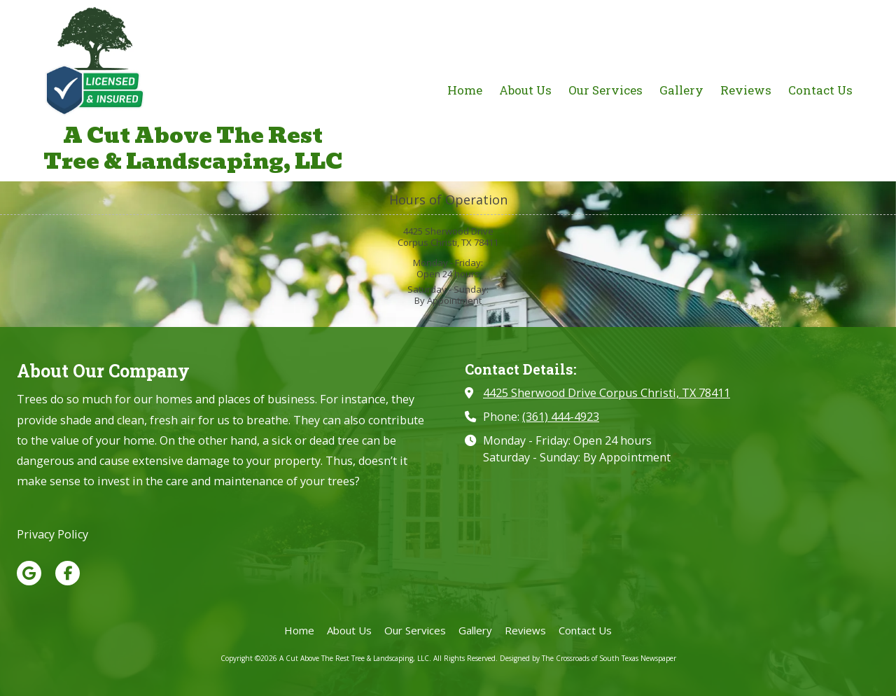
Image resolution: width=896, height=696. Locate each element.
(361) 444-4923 (560, 416)
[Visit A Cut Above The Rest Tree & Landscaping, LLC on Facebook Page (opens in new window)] (67, 573)
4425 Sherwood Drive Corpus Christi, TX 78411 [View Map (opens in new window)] (606, 393)
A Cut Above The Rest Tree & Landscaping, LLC (192, 148)
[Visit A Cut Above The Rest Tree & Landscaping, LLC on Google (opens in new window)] (29, 573)
